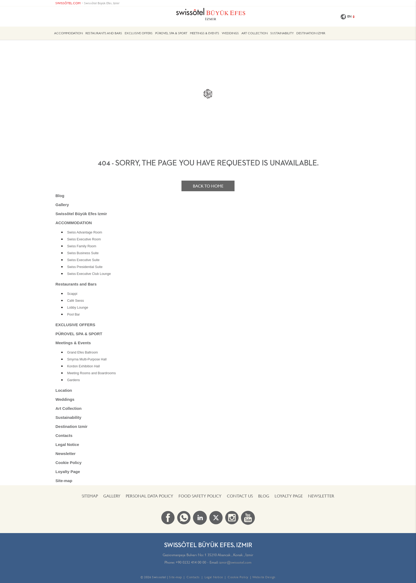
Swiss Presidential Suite (84, 267)
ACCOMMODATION (68, 33)
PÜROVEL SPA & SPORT (171, 33)
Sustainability (282, 33)
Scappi (72, 294)
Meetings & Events (204, 33)
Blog (59, 195)
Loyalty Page (67, 471)
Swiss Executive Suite (83, 260)
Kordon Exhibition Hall (83, 366)
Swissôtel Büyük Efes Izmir (81, 213)
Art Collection (254, 33)
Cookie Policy (68, 462)
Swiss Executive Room (84, 239)
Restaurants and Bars (103, 33)
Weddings (230, 33)
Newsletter (65, 453)
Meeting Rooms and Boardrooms (91, 373)
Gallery (62, 204)
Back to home (208, 186)
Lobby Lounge (77, 307)
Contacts (63, 435)
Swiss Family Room (81, 246)
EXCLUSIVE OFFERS (139, 33)
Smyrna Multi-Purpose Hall (87, 359)
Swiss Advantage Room (84, 232)
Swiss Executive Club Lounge (89, 274)
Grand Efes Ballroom (82, 352)
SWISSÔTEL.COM (67, 3)
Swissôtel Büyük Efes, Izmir (102, 3)
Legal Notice (67, 444)
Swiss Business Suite (83, 253)
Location (63, 390)
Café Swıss (75, 301)
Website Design (263, 577)
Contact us (240, 496)
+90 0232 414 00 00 (191, 562)
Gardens (73, 380)
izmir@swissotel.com (235, 562)
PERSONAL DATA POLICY (149, 496)
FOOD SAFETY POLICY (200, 496)
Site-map (63, 480)
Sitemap (90, 496)
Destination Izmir (310, 33)
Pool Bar (73, 314)
